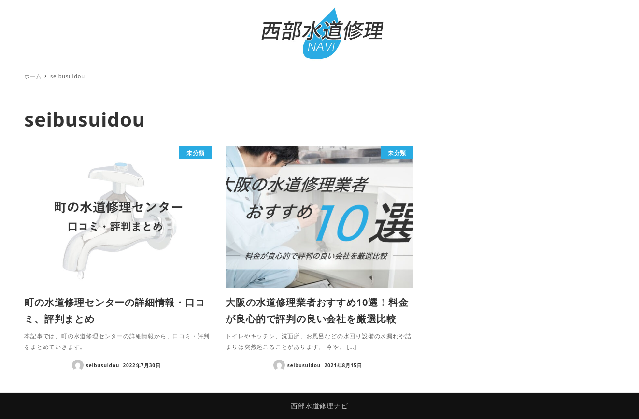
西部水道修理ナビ (319, 405)
